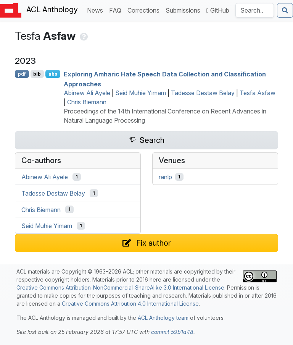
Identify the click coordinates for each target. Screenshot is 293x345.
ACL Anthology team (163, 317)
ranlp (165, 177)
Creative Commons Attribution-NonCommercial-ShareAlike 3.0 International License (120, 287)
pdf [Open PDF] (22, 74)
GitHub (217, 10)
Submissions (184, 9)
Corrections (145, 9)
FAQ (116, 9)
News (96, 9)
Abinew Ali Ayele (87, 93)
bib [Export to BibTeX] (37, 74)
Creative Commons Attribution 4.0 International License (130, 303)
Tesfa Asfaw (257, 93)
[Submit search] (285, 10)
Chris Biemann (86, 102)
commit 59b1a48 (172, 332)
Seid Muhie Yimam (140, 93)
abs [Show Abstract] (52, 74)
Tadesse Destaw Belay (203, 93)
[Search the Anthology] (254, 10)
